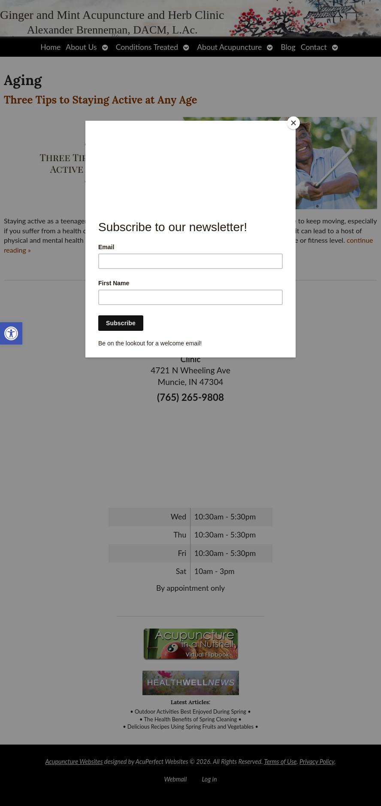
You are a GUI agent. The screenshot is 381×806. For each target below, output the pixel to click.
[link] (11, 333)
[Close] (293, 122)
